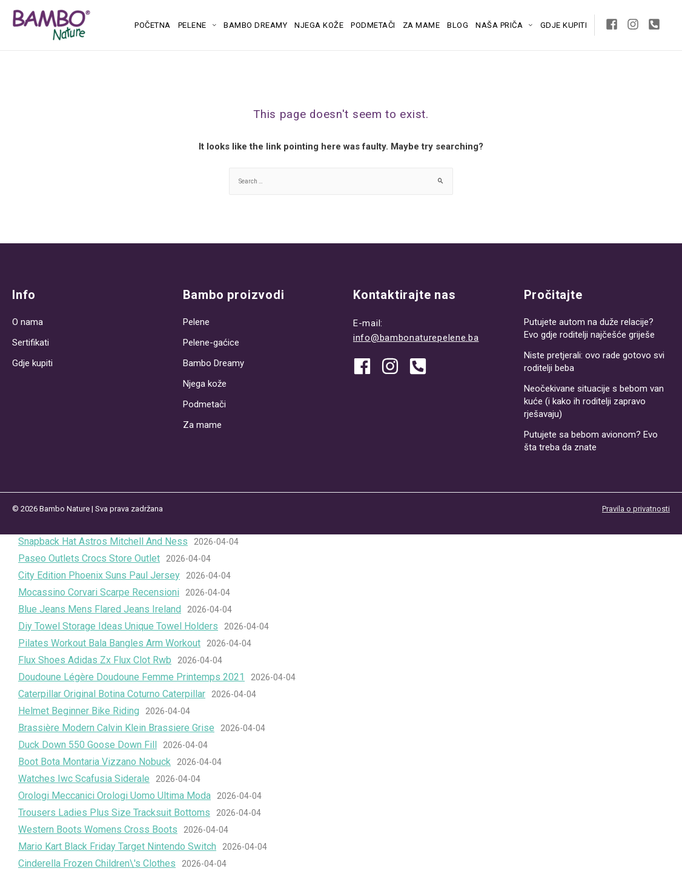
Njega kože (318, 25)
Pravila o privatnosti (636, 508)
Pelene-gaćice (211, 342)
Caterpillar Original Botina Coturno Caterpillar (111, 694)
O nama (27, 322)
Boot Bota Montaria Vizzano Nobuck (94, 761)
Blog (457, 25)
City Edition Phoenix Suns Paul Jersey (99, 575)
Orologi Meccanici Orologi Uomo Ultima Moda (114, 795)
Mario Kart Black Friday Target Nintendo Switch (117, 846)
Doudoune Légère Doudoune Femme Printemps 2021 (131, 677)
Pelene (192, 25)
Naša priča (499, 25)
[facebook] (366, 366)
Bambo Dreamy (255, 25)
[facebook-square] (615, 24)
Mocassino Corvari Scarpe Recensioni (98, 592)
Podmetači (373, 25)
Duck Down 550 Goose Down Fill (87, 744)
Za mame (421, 25)
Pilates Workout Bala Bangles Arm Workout (109, 643)
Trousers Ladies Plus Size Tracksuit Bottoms (114, 812)
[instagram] (636, 24)
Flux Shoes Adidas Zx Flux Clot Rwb (94, 660)
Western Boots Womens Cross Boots (97, 829)
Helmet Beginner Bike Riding (78, 711)
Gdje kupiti (564, 25)
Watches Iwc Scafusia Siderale (84, 778)
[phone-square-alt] (656, 24)
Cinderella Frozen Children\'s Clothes (97, 863)
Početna (152, 25)
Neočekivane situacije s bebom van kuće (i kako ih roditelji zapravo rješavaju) (594, 401)
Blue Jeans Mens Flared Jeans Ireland (99, 609)
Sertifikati (30, 342)
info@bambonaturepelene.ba (416, 337)
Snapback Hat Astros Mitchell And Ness (103, 541)
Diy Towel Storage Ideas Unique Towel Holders (118, 626)
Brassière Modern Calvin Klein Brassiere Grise (116, 728)
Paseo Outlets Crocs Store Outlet (89, 558)
